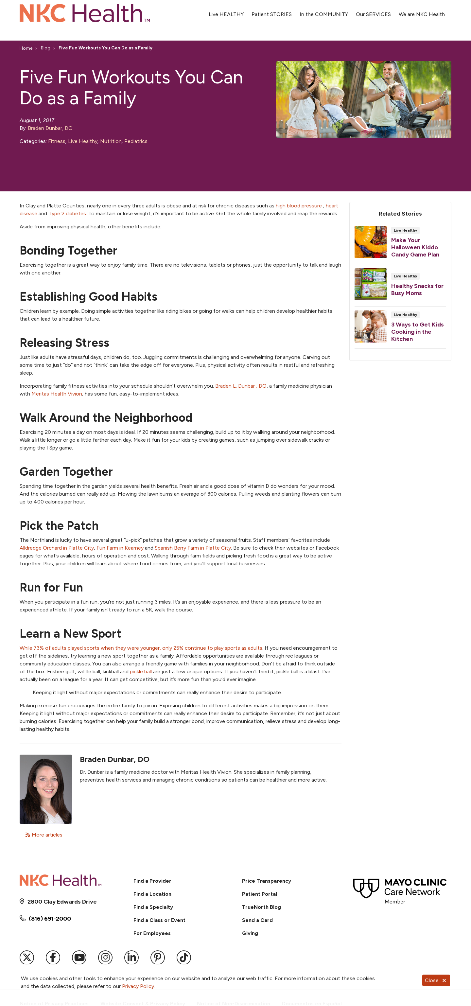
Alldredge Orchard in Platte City (57, 548)
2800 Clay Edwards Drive (62, 901)
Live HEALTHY (226, 10)
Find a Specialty (153, 907)
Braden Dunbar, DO (50, 128)
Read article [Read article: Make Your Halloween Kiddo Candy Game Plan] (400, 245)
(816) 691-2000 (50, 918)
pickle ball (141, 671)
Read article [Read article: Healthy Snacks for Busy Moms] (400, 287)
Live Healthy (82, 141)
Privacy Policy (138, 986)
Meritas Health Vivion (56, 394)
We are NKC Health (422, 10)
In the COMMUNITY (324, 10)
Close (436, 980)
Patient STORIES (272, 10)
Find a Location (152, 894)
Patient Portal (259, 894)
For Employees (152, 933)
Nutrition (111, 141)
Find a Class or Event (159, 920)
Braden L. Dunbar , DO (241, 386)
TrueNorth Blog (261, 907)
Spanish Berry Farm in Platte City (193, 548)
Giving (250, 933)
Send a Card (257, 920)
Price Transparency (266, 881)
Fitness (56, 141)
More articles (43, 835)
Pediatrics (136, 141)
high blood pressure (299, 206)
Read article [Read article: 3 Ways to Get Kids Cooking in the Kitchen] (400, 329)
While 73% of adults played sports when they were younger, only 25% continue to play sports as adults (141, 648)
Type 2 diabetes (67, 213)
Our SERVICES (373, 10)
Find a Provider (152, 881)
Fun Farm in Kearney (120, 548)
